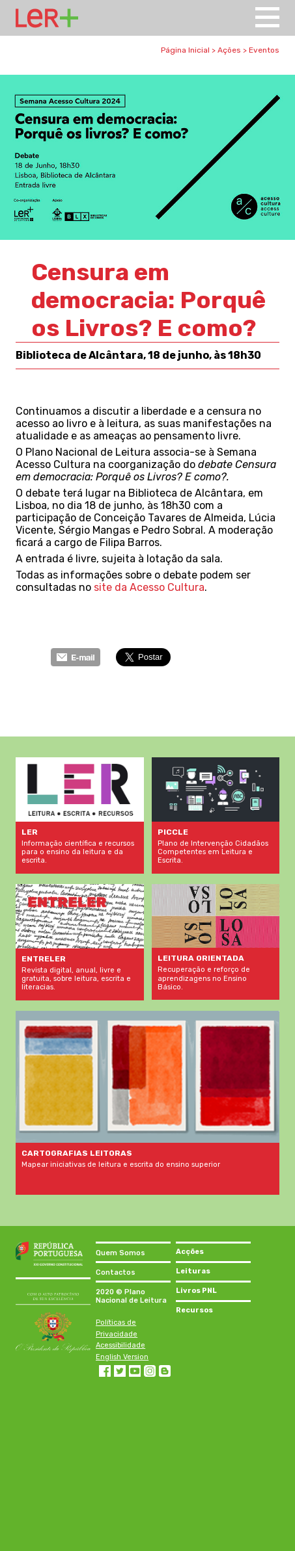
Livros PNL (196, 1290)
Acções (190, 1251)
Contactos (115, 1272)
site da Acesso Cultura (149, 587)
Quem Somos (120, 1253)
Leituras (193, 1271)
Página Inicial (185, 50)
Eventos (264, 50)
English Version (122, 1357)
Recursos (194, 1310)
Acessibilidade (120, 1345)
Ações (229, 50)
